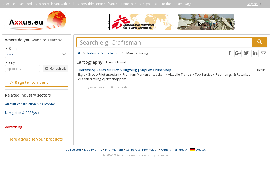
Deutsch (199, 149)
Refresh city (55, 68)
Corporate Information (142, 149)
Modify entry (93, 149)
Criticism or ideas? (174, 149)
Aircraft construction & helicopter (30, 104)
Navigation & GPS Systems (24, 112)
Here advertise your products (36, 139)
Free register (72, 149)
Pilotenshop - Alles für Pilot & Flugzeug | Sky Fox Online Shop (124, 70)
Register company (29, 82)
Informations (114, 149)
